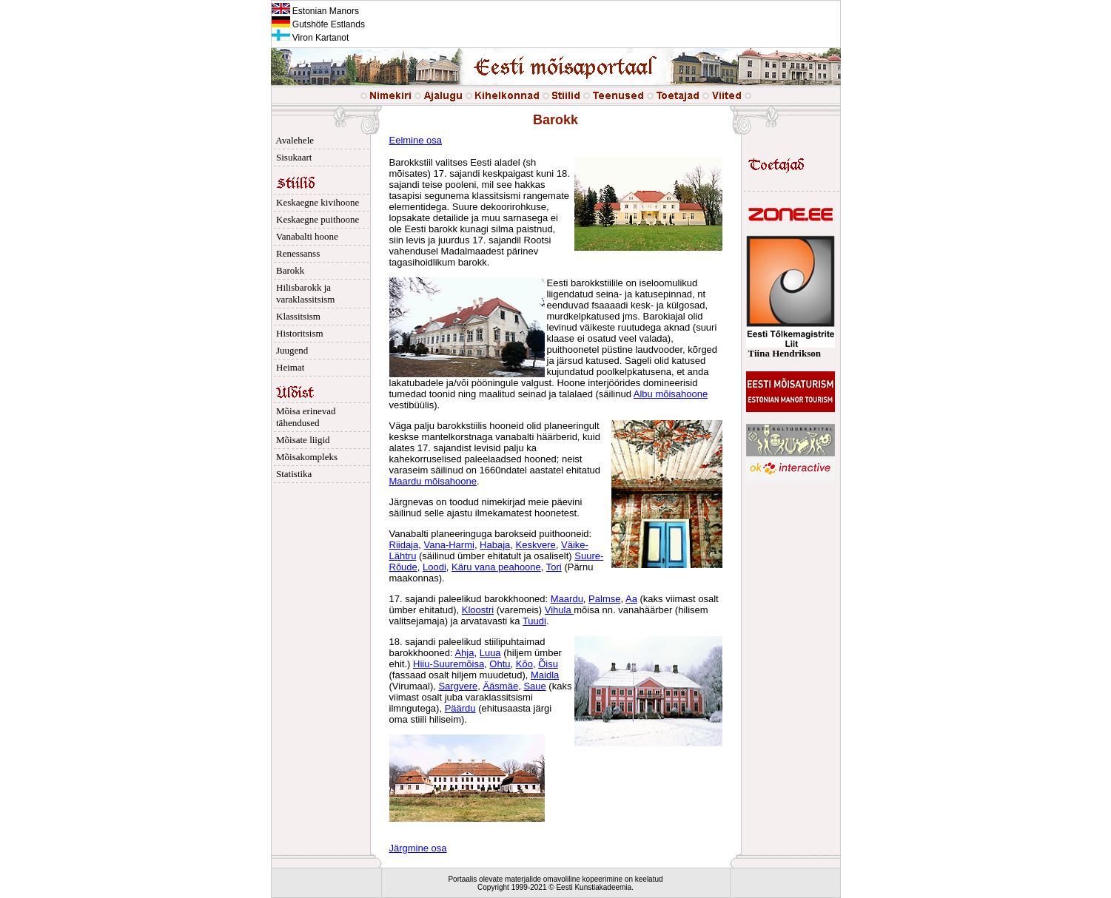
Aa (631, 598)
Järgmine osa (418, 848)
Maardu (567, 598)
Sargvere (457, 686)
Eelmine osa (416, 140)
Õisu (548, 663)
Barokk (288, 270)
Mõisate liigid (301, 439)
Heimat (288, 367)
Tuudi (534, 621)
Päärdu (460, 708)
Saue (534, 686)
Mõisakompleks (305, 456)
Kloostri (478, 609)
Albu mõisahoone (671, 393)
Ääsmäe (500, 686)
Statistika (292, 473)
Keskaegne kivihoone (316, 202)
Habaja (495, 544)
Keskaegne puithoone (316, 219)
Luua (490, 652)
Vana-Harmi (448, 544)
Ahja (464, 652)
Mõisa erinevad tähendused (304, 416)
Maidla (545, 675)
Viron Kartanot (310, 38)
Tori (554, 567)
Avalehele (293, 140)
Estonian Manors (315, 11)
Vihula (559, 609)
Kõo (524, 663)
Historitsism (297, 333)
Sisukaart (292, 157)
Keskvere (536, 544)
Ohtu (499, 663)
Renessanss (296, 253)
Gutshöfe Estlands (318, 24)
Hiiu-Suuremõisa (448, 663)
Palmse (604, 598)
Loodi (434, 567)
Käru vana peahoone (496, 567)
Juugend (290, 350)
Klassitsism (296, 316)
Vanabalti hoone (305, 236)
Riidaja (404, 544)
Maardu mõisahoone (433, 481)
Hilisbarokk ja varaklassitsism (303, 293)
